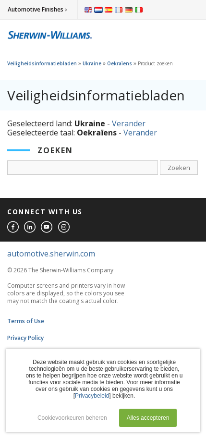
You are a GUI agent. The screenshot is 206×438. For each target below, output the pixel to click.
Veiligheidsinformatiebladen (42, 63)
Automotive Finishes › (37, 9)
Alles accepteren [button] (148, 417)
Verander (128, 123)
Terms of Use (25, 321)
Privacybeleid (92, 395)
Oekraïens (119, 63)
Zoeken (179, 167)
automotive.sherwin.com (51, 253)
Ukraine (92, 63)
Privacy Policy (25, 338)
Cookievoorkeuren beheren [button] (72, 417)
